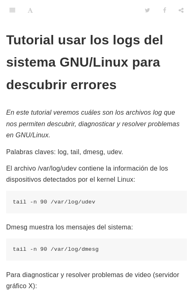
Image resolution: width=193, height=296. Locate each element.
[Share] (181, 10)
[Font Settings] (30, 10)
